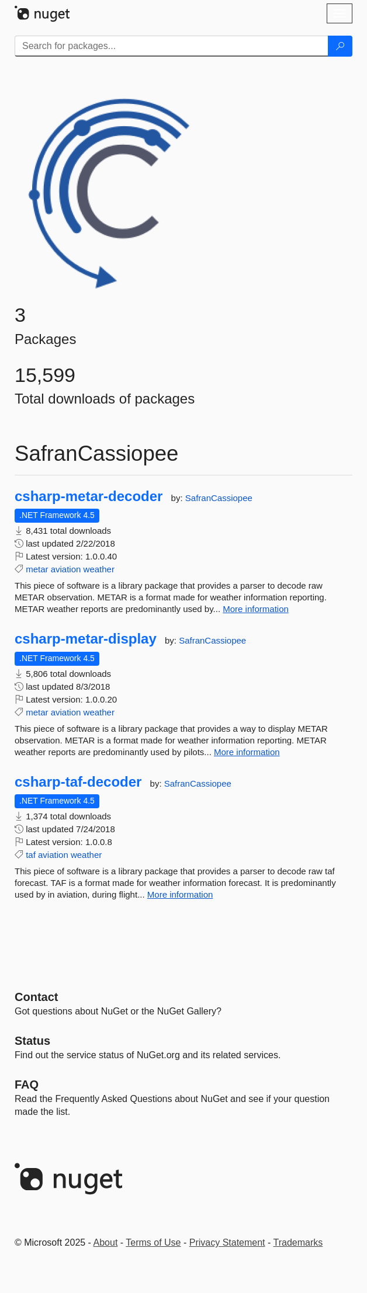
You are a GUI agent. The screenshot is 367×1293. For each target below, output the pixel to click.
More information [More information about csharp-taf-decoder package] (180, 894)
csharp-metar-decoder (88, 496)
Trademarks (298, 1242)
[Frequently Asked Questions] (27, 1084)
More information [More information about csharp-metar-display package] (247, 752)
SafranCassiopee (218, 498)
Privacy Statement (227, 1242)
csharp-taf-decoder (78, 782)
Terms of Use (153, 1242)
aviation (66, 569)
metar (37, 569)
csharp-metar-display (86, 638)
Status (32, 1040)
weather (99, 569)
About (106, 1242)
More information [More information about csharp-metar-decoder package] (256, 609)
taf (31, 855)
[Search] (340, 46)
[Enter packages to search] (171, 46)
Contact (36, 996)
